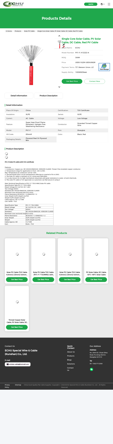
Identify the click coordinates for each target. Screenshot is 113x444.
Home (9, 31)
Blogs (69, 360)
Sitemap (18, 385)
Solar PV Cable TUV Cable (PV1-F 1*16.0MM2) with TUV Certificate (43, 273)
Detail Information (19, 96)
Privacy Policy (7, 386)
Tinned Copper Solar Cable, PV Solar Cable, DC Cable (17, 321)
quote (90, 4)
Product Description (48, 96)
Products (18, 31)
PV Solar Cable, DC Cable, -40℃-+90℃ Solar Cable (96, 273)
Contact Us (70, 369)
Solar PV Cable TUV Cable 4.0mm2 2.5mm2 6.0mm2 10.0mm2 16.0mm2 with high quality (16, 273)
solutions (71, 364)
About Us (71, 352)
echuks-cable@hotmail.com (17, 364)
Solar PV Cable (29, 31)
